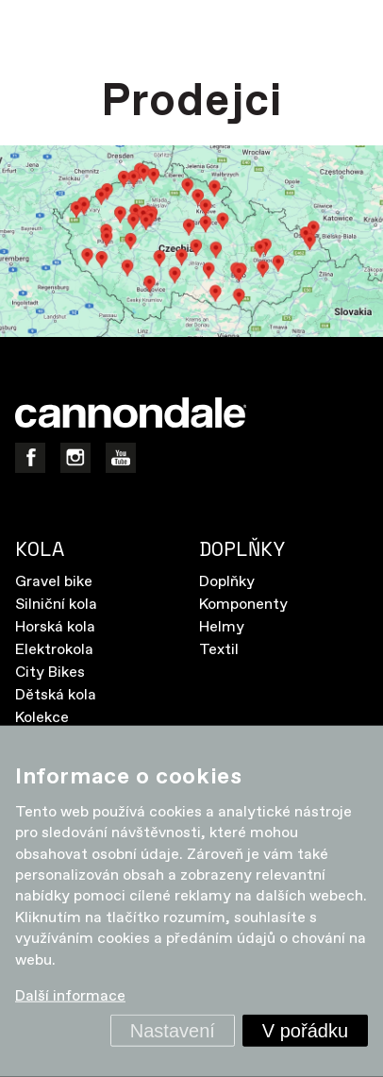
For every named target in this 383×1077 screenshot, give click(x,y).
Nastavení (172, 1030)
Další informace (70, 996)
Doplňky (227, 582)
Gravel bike (53, 582)
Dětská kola (55, 695)
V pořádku (305, 1030)
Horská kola (55, 627)
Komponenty (243, 604)
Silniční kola (56, 604)
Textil (219, 650)
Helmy (221, 627)
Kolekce (42, 718)
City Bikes (50, 672)
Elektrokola (54, 650)
